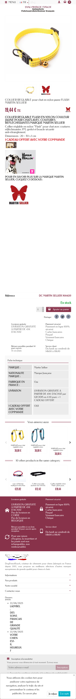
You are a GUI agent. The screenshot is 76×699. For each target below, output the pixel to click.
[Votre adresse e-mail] (31, 667)
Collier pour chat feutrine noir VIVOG (38, 485)
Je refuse (53, 693)
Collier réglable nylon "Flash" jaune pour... (58, 485)
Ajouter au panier (58, 309)
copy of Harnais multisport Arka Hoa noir (18, 485)
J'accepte (64, 693)
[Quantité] (39, 309)
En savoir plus (30, 693)
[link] (56, 316)
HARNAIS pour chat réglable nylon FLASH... (18, 447)
